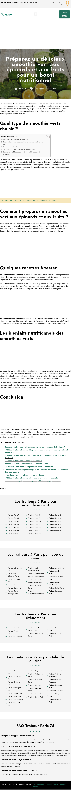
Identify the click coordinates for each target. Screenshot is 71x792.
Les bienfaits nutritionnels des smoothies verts (19, 149)
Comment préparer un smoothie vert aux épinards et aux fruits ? (23, 143)
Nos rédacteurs (39, 784)
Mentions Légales (52, 784)
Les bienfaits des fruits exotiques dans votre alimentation (29, 466)
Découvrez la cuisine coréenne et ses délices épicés (26, 464)
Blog (36, 88)
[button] (35, 14)
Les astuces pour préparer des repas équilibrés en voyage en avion (33, 481)
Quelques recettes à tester (12, 147)
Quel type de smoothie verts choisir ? (16, 139)
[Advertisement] (35, 35)
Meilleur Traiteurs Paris (48, 88)
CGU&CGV (63, 784)
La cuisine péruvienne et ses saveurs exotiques (24, 475)
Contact (35, 786)
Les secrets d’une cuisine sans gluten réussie (23, 461)
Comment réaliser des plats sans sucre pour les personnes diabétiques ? (35, 447)
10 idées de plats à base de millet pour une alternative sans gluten (33, 478)
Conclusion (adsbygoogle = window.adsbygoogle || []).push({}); (21, 153)
